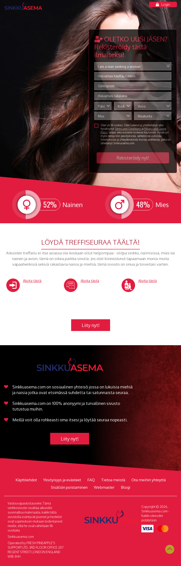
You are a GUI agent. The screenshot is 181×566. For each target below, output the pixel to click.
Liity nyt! (91, 325)
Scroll (169, 549)
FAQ (91, 479)
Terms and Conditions (128, 128)
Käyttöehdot (26, 479)
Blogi (125, 487)
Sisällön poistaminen (69, 487)
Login (163, 4)
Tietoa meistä (113, 479)
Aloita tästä (32, 280)
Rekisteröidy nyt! (133, 157)
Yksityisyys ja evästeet (62, 479)
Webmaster (104, 487)
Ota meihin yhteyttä (148, 479)
